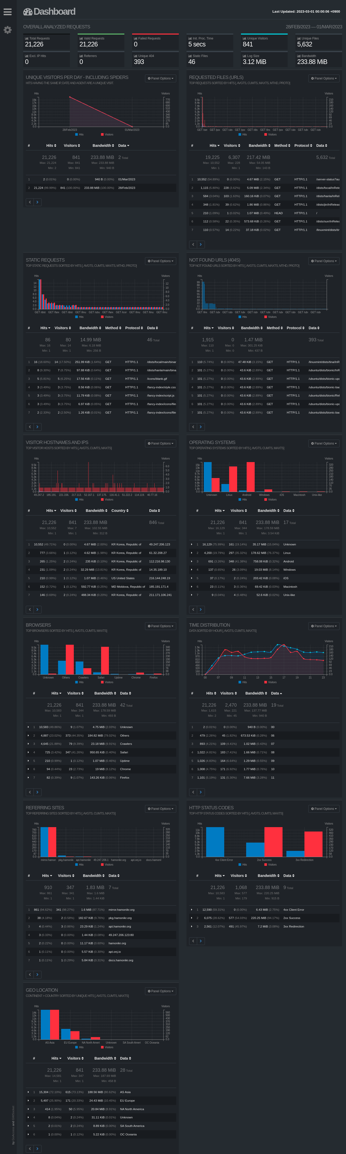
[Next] (38, 202)
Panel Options (160, 78)
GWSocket (13, 1113)
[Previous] (30, 202)
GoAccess (13, 1134)
